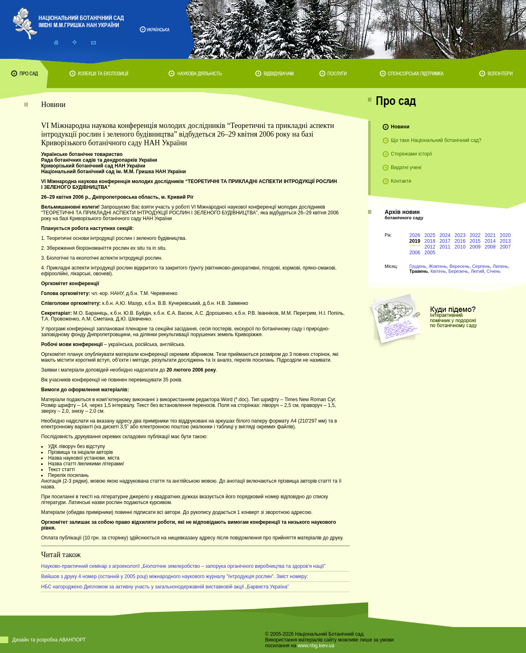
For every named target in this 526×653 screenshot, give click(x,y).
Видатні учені (406, 167)
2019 (414, 241)
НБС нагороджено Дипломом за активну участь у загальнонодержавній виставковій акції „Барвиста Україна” (165, 587)
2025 (430, 235)
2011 (444, 247)
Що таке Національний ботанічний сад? (436, 140)
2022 (475, 235)
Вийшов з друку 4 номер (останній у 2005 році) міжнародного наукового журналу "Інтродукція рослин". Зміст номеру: (174, 576)
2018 (430, 241)
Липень (500, 266)
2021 (490, 235)
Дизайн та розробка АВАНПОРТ (49, 640)
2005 (430, 253)
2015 (475, 241)
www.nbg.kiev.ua (316, 645)
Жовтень (438, 266)
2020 (505, 235)
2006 (414, 253)
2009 (475, 247)
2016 (460, 241)
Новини (400, 127)
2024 (444, 235)
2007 (505, 247)
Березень (458, 271)
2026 (414, 235)
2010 (460, 247)
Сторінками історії (411, 154)
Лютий (477, 271)
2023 (460, 235)
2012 (430, 247)
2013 (505, 241)
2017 (444, 241)
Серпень (481, 266)
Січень (494, 271)
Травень (418, 271)
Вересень (460, 266)
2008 (490, 247)
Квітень (438, 271)
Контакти (401, 181)
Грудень (417, 266)
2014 (490, 241)
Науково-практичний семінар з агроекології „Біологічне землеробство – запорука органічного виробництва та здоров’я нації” (183, 566)
